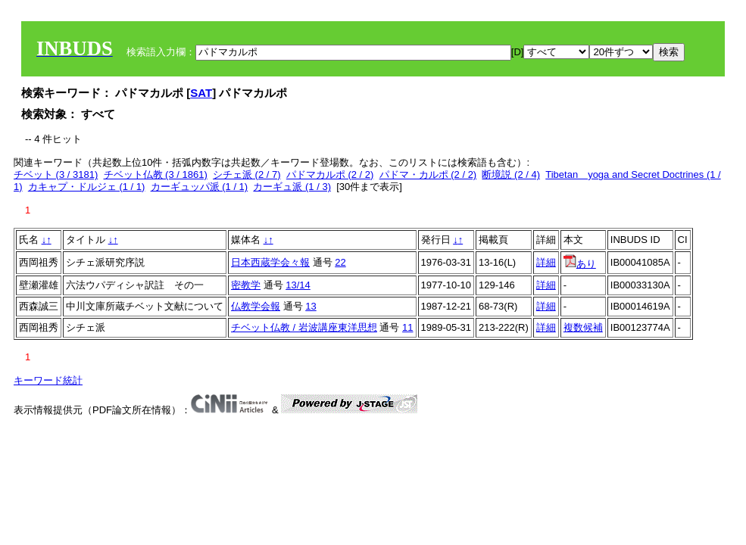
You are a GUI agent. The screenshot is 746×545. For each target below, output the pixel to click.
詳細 (546, 262)
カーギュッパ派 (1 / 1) (199, 186)
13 (310, 306)
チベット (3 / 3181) (56, 174)
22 (340, 262)
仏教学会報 (255, 306)
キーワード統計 (48, 380)
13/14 (298, 285)
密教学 (246, 285)
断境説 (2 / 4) (511, 174)
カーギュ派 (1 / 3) (292, 186)
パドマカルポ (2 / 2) (330, 174)
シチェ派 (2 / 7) (247, 174)
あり (579, 263)
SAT (201, 92)
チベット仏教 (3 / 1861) (156, 174)
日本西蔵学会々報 (270, 262)
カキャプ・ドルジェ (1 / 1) (86, 186)
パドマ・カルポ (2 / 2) (428, 174)
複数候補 (583, 327)
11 (407, 327)
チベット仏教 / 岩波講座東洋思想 (304, 327)
